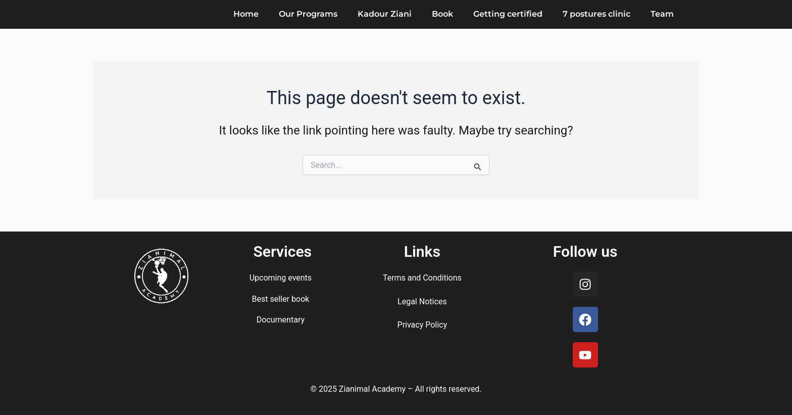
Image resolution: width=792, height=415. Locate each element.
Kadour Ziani (385, 14)
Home (246, 14)
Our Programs (308, 14)
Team (662, 14)
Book (442, 14)
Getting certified (507, 14)
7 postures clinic (596, 14)
